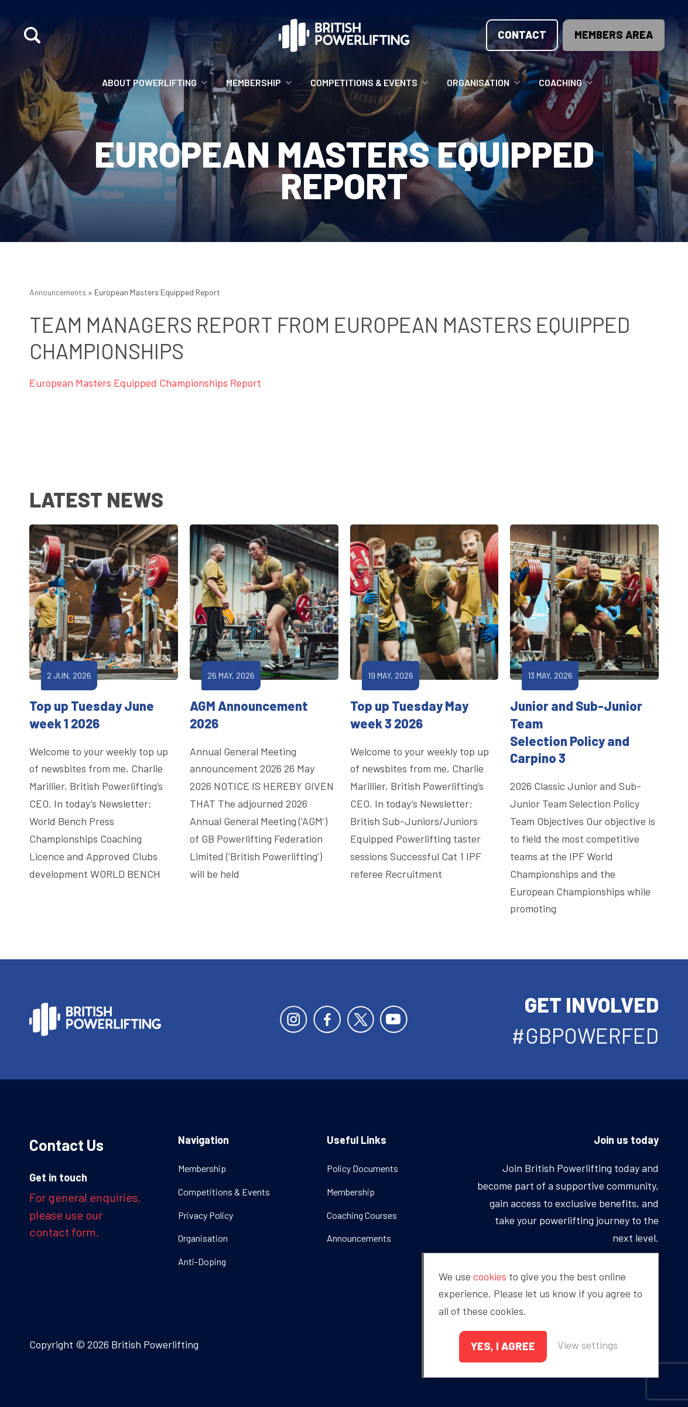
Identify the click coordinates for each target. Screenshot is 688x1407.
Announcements (57, 292)
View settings (587, 1344)
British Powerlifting (344, 35)
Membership (253, 82)
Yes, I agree (503, 1346)
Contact (522, 34)
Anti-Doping (202, 1261)
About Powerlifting (149, 82)
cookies (489, 1276)
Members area (613, 34)
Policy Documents (362, 1168)
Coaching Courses (362, 1215)
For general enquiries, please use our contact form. (85, 1214)
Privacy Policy (205, 1215)
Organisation (478, 82)
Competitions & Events (363, 82)
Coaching (560, 82)
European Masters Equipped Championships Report (145, 382)
